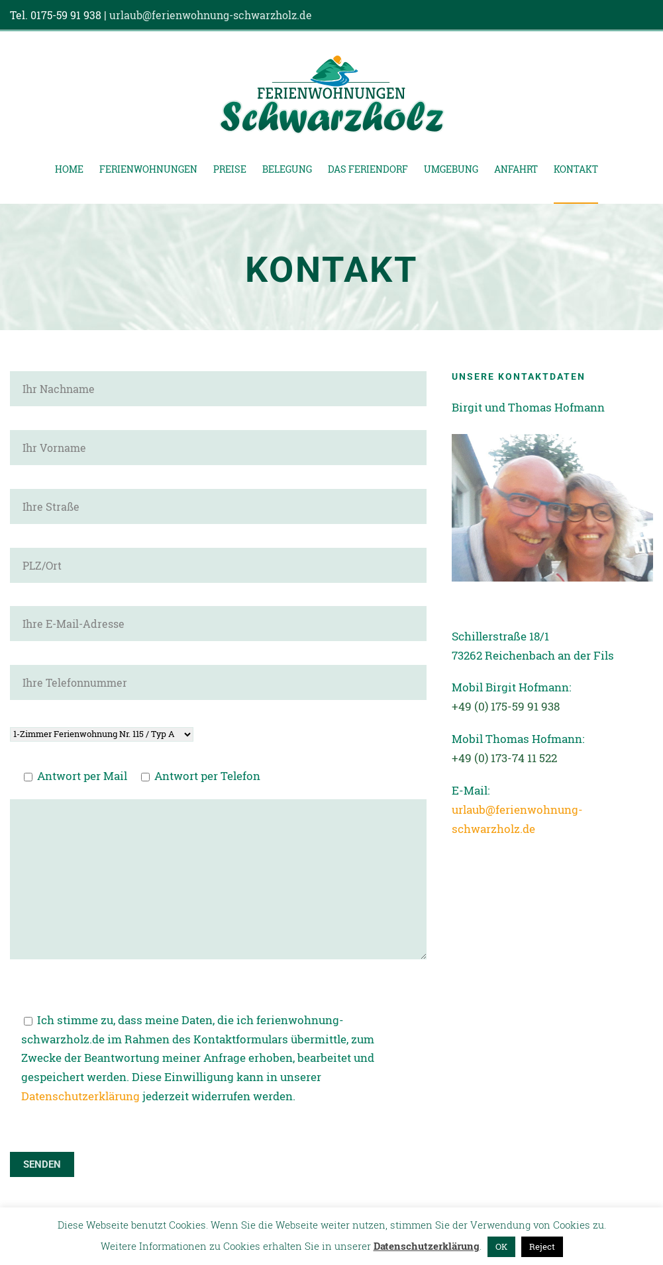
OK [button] (501, 1246)
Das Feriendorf (368, 169)
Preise (229, 169)
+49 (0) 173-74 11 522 (504, 757)
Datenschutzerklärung (80, 1096)
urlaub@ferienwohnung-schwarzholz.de (210, 15)
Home (69, 169)
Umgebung (451, 169)
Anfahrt (516, 169)
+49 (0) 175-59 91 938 (506, 706)
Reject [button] (542, 1246)
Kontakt (576, 169)
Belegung (287, 169)
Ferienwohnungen (148, 169)
